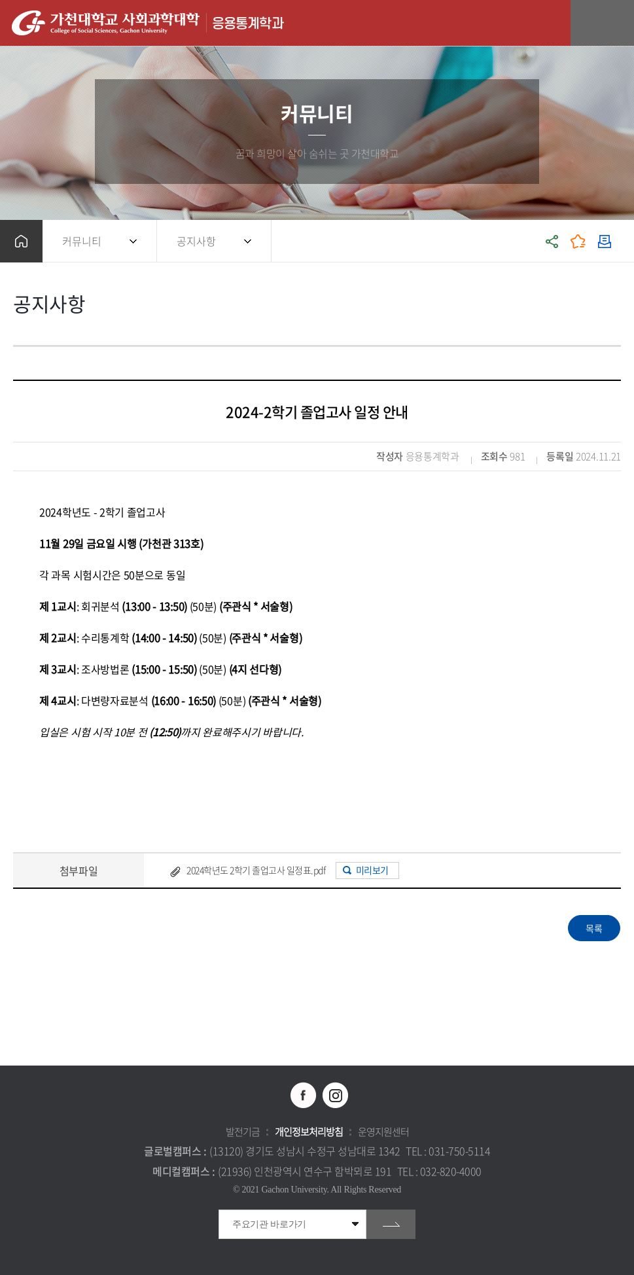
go (390, 1224)
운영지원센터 (383, 1131)
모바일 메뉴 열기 (617, 23)
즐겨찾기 (578, 241)
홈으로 (21, 241)
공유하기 (552, 241)
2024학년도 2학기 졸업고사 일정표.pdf (255, 869)
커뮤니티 (81, 241)
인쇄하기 (604, 241)
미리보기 (372, 869)
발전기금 (243, 1131)
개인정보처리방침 (309, 1131)
